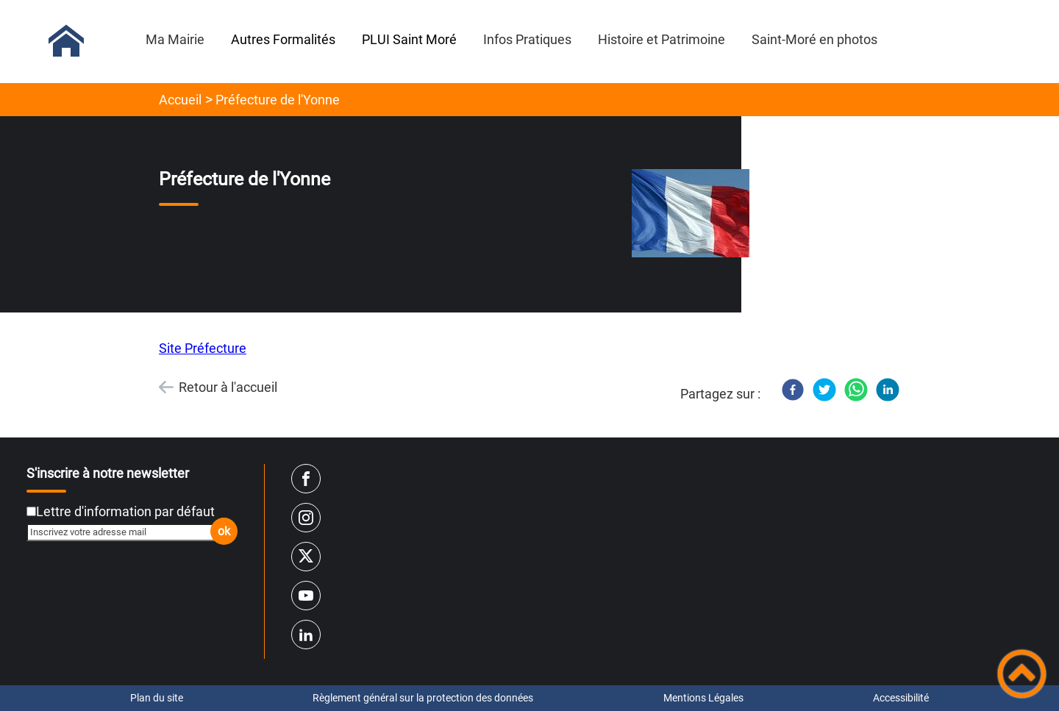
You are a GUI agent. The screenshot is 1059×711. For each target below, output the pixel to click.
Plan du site (156, 698)
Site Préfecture (202, 348)
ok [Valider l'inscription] (224, 531)
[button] (1022, 674)
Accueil (180, 99)
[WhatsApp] (856, 389)
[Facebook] (792, 390)
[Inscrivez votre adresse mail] (125, 532)
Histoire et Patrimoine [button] (661, 39)
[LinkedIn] (887, 389)
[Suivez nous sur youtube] (306, 595)
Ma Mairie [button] (175, 39)
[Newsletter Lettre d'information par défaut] (31, 511)
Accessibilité (901, 698)
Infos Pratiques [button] (527, 39)
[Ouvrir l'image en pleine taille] (690, 214)
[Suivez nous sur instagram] (306, 517)
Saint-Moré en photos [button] (814, 39)
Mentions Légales (703, 698)
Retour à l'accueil (228, 387)
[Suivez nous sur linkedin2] (306, 634)
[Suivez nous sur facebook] (306, 478)
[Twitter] (824, 389)
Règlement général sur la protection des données (423, 698)
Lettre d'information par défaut (125, 511)
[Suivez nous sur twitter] (306, 556)
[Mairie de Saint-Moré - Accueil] (66, 41)
